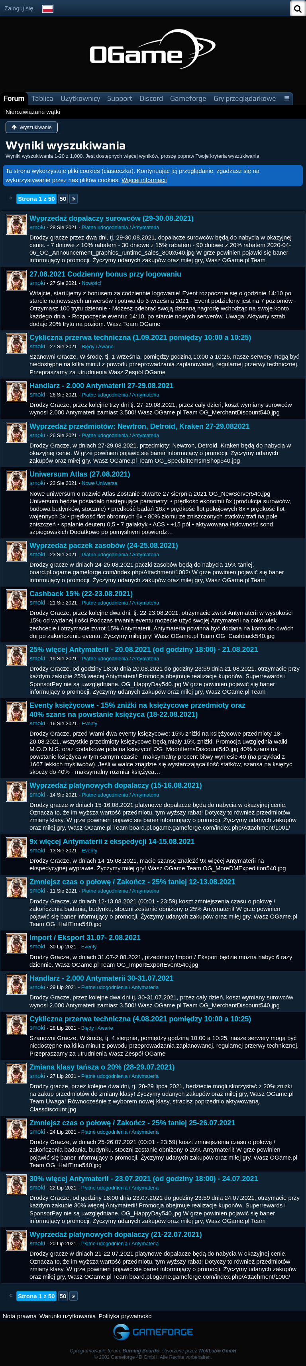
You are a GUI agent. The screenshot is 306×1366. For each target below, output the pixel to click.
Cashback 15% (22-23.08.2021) (81, 594)
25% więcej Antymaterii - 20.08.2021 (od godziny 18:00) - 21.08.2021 (143, 650)
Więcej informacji (144, 180)
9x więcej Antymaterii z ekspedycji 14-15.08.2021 (112, 842)
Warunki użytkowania (67, 1316)
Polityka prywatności (125, 1316)
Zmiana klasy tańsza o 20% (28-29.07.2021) (102, 1067)
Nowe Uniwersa (99, 483)
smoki (37, 227)
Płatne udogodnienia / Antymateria (120, 227)
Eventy (89, 723)
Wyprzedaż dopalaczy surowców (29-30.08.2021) (111, 218)
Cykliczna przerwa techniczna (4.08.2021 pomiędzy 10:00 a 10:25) (140, 1019)
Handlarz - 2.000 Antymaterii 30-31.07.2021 (101, 978)
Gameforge (188, 98)
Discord (151, 98)
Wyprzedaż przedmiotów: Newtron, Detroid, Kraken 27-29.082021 (139, 426)
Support (119, 98)
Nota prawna (20, 1316)
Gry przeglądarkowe (245, 98)
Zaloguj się (18, 8)
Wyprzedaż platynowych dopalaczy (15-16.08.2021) (115, 785)
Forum (14, 98)
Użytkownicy (80, 98)
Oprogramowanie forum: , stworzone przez (153, 1351)
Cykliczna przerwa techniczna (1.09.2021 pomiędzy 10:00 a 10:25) (140, 338)
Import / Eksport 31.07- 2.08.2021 (85, 938)
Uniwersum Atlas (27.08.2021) (79, 474)
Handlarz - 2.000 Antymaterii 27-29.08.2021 (101, 386)
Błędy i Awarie (98, 346)
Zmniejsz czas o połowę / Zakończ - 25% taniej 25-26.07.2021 (132, 1123)
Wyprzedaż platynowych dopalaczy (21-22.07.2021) (115, 1234)
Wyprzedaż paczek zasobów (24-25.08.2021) (103, 546)
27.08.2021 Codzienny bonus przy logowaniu (105, 274)
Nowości (91, 283)
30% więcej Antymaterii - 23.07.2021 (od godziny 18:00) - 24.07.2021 (143, 1179)
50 (63, 198)
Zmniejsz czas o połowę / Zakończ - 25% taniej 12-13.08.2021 (132, 882)
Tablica (42, 98)
